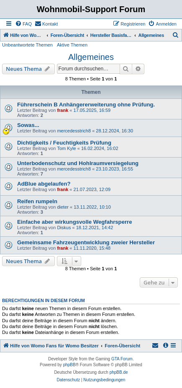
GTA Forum (122, 359)
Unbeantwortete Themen (27, 44)
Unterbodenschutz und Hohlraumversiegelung (77, 163)
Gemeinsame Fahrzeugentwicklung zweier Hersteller (86, 242)
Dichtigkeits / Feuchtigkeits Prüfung (64, 143)
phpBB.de (119, 372)
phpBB (69, 364)
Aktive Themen (72, 44)
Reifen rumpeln (37, 201)
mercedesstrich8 (74, 130)
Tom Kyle (66, 148)
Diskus (64, 227)
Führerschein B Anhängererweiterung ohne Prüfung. (86, 104)
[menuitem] (23, 24)
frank (62, 110)
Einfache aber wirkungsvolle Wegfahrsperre (74, 222)
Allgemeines (91, 57)
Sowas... (28, 125)
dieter (63, 207)
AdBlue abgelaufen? (44, 184)
